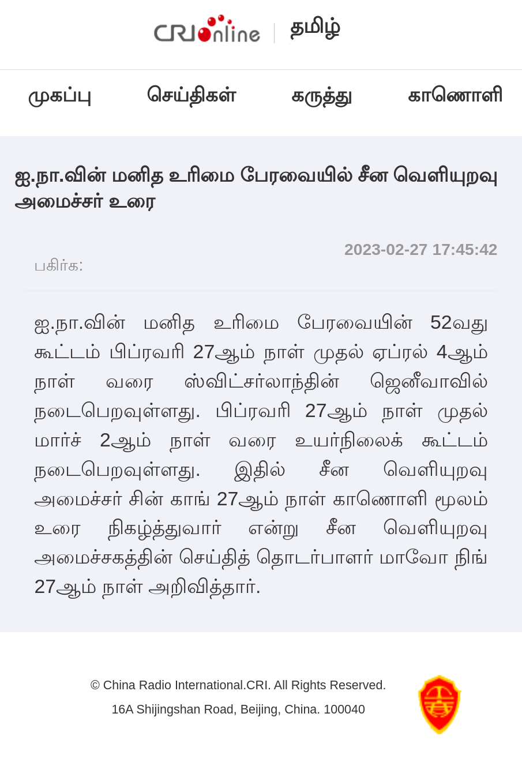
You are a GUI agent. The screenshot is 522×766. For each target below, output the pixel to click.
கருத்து (321, 95)
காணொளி (458, 95)
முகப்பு (59, 95)
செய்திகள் (191, 95)
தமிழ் (315, 25)
